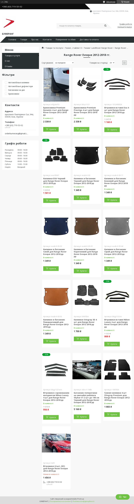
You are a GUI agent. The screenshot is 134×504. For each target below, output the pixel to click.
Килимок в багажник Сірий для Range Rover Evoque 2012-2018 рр (116, 251)
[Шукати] (105, 25)
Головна (12, 40)
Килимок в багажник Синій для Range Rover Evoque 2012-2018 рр (54, 251)
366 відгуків (110, 2)
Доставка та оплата (89, 40)
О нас (7, 61)
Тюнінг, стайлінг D (73, 48)
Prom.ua (80, 499)
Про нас (35, 40)
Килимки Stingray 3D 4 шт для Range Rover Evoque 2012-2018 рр (85, 322)
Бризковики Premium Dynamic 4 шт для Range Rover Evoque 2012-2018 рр (55, 111)
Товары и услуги (12, 55)
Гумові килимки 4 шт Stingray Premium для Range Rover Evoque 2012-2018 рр (117, 396)
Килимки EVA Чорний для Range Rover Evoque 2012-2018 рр (55, 181)
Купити (52, 129)
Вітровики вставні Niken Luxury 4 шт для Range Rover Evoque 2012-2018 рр (117, 323)
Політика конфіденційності (83, 501)
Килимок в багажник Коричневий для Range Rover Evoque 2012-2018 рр (86, 253)
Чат (122, 497)
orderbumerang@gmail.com (17, 133)
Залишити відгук (124, 27)
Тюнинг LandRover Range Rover (98, 48)
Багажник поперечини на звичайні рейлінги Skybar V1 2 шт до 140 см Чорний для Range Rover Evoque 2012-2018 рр (86, 398)
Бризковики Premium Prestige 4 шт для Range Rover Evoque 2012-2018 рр (86, 111)
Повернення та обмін (66, 40)
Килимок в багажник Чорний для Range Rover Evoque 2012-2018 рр (86, 181)
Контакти (47, 40)
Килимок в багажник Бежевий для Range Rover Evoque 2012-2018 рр (116, 182)
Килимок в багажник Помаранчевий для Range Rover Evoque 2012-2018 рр (56, 323)
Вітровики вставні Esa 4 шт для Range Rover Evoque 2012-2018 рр (116, 110)
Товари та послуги (54, 48)
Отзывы (8, 66)
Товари (23, 40)
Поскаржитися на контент (60, 501)
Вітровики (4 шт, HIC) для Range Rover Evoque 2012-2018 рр (55, 468)
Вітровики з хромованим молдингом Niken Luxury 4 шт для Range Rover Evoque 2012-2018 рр (56, 396)
